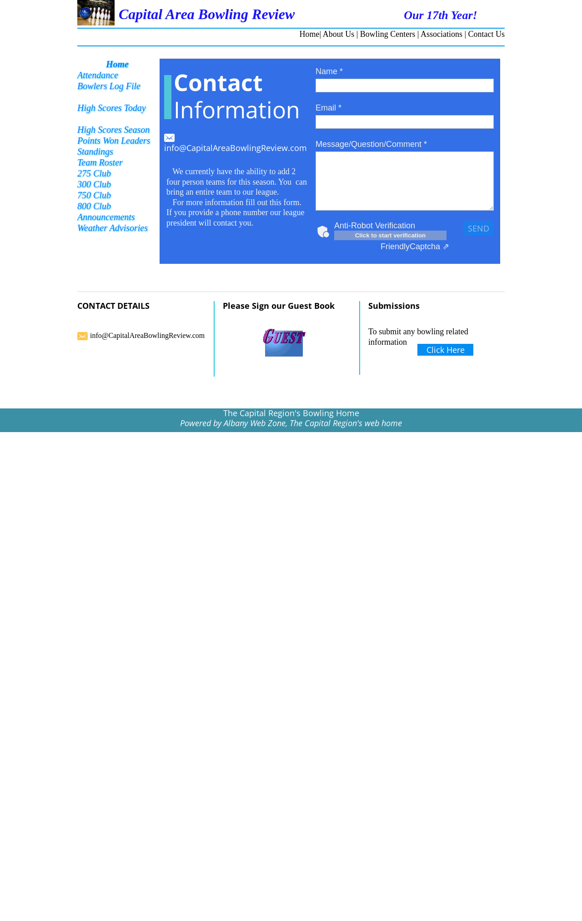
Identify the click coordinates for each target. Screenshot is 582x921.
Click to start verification (390, 235)
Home (310, 34)
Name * (329, 71)
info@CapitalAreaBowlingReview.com (235, 147)
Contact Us (486, 34)
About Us (339, 34)
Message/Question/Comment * (371, 144)
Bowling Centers (388, 34)
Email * (328, 107)
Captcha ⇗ (415, 246)
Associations (441, 34)
